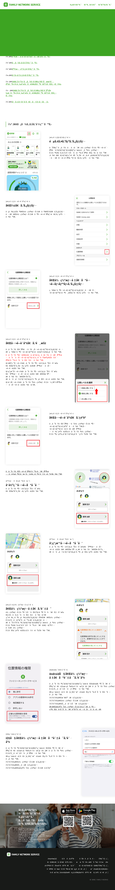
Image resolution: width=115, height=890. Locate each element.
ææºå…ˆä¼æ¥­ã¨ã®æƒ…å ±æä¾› (92, 862)
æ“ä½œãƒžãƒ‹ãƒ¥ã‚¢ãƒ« (99, 869)
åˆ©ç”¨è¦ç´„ (103, 859)
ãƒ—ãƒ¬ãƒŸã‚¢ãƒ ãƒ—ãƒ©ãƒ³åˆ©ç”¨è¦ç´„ (93, 865)
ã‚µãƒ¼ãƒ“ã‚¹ (75, 4)
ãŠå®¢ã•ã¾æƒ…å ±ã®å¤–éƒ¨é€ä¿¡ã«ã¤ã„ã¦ (66, 869)
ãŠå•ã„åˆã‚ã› (87, 859)
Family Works (22, 5)
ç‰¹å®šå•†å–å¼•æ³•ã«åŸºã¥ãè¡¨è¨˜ (60, 865)
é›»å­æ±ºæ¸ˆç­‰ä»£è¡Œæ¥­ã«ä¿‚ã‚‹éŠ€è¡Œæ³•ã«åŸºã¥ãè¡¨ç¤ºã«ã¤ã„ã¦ (79, 872)
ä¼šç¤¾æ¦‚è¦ (53, 859)
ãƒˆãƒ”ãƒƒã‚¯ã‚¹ (104, 4)
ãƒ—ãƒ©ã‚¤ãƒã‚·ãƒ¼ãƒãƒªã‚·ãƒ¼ (59, 862)
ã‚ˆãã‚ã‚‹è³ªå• (68, 859)
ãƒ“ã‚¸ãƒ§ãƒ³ (90, 4)
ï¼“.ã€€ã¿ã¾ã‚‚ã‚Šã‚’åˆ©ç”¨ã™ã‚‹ (30, 124)
